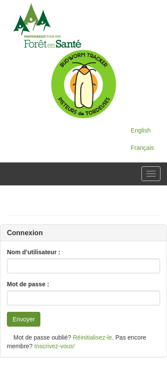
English (141, 130)
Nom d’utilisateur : (33, 252)
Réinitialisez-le (92, 337)
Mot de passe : (28, 284)
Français (142, 147)
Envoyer (24, 319)
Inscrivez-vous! (54, 346)
